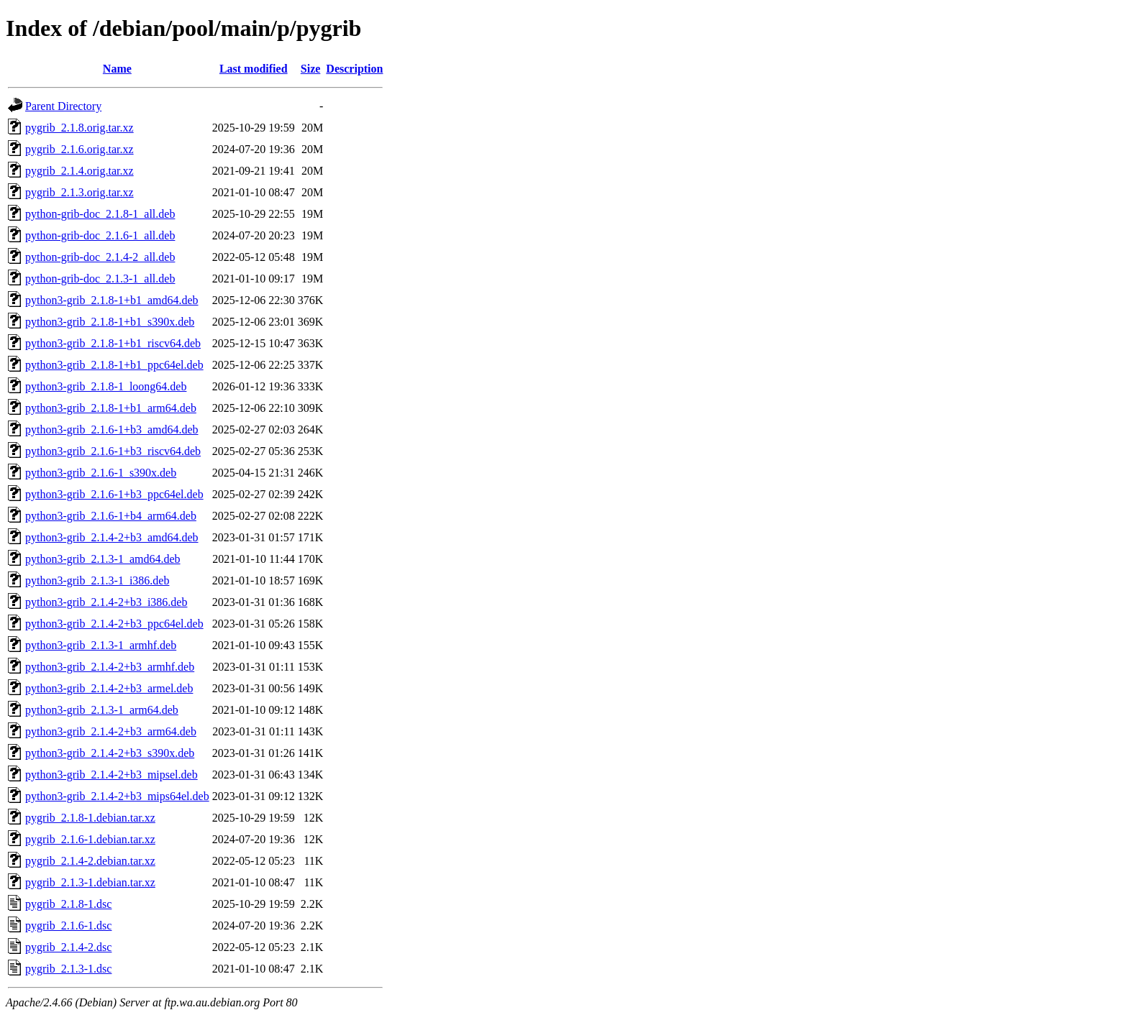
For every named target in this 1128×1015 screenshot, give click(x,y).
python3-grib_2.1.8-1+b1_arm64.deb (110, 408)
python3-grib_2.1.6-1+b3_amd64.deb (112, 429)
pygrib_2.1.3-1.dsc (68, 969)
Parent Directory (63, 106)
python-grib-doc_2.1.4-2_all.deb (100, 257)
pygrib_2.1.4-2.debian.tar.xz (90, 861)
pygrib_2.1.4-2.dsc (68, 947)
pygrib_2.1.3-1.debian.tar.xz (90, 882)
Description (354, 69)
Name (117, 69)
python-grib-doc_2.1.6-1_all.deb (100, 235)
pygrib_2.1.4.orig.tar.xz (79, 171)
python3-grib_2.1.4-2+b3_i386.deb (106, 602)
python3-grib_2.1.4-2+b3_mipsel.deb (111, 774)
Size (311, 69)
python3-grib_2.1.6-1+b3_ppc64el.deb (114, 494)
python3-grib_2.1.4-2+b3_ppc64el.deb (114, 623)
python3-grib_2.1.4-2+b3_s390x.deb (109, 753)
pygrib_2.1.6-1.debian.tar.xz (90, 839)
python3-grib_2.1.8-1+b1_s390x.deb (109, 322)
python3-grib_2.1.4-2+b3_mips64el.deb (117, 796)
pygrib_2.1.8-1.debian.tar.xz (90, 818)
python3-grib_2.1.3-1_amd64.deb (103, 559)
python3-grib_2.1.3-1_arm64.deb (101, 710)
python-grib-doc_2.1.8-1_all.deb (100, 214)
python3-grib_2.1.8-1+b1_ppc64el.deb (114, 365)
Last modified (253, 69)
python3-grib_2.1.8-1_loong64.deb (105, 386)
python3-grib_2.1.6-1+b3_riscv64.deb (113, 451)
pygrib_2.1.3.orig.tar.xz (79, 192)
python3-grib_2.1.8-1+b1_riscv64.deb (113, 343)
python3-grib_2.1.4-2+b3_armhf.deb (109, 667)
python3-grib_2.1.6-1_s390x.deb (100, 473)
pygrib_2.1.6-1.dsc (68, 925)
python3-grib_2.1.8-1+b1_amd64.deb (112, 300)
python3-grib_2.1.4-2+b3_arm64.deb (110, 731)
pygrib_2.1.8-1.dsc (68, 904)
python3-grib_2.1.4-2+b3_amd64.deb (112, 537)
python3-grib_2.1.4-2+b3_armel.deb (109, 688)
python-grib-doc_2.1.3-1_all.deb (100, 278)
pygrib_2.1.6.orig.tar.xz (79, 149)
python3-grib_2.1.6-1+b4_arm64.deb (110, 516)
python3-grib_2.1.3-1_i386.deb (97, 580)
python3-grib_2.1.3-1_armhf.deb (100, 645)
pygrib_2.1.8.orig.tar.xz (79, 127)
